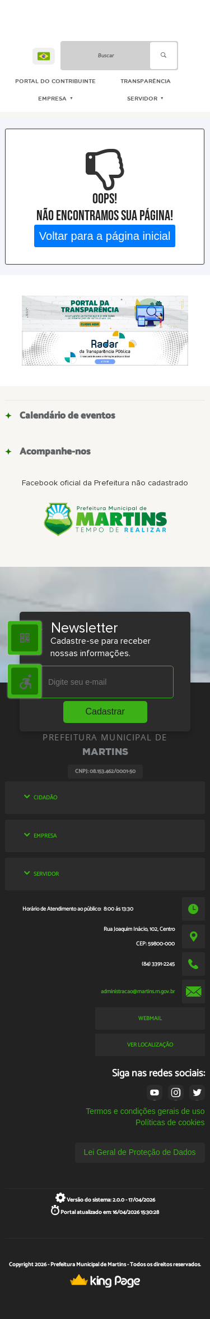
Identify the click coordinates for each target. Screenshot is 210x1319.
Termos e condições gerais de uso (145, 1111)
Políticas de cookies (170, 1122)
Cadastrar (105, 711)
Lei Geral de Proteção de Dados (140, 1152)
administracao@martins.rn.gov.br (138, 991)
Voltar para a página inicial (105, 235)
